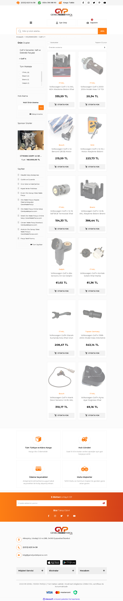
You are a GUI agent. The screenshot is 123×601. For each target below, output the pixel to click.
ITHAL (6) (25, 72)
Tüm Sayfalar (36, 244)
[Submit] (103, 503)
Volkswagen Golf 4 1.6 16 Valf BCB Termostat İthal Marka (61, 212)
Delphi (61, 269)
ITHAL (61, 83)
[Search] (61, 31)
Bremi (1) (25, 79)
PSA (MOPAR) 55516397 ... (31, 156)
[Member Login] (61, 23)
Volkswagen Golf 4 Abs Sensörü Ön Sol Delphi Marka (61, 274)
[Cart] (92, 23)
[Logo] (61, 12)
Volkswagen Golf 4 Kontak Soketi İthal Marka (92, 274)
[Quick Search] (28, 107)
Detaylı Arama (36, 114)
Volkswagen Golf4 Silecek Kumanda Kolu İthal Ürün (61, 336)
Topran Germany (92, 331)
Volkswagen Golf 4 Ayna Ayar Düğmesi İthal (92, 398)
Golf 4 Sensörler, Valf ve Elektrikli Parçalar (64, 37)
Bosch (61, 145)
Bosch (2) (25, 76)
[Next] (43, 144)
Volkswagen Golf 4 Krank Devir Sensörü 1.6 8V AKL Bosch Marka (61, 398)
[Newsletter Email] (61, 503)
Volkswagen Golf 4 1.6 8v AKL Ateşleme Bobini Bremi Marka (92, 212)
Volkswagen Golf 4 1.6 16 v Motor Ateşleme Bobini (92, 150)
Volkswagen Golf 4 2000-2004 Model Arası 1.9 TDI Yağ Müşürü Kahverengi (92, 88)
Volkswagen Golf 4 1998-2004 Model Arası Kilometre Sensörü (92, 336)
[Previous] (18, 144)
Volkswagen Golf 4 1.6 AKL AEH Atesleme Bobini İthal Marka (61, 88)
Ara (41, 107)
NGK (92, 145)
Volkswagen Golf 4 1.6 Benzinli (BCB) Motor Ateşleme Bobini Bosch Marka (61, 150)
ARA (102, 31)
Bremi (92, 207)
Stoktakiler (54, 42)
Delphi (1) (25, 83)
